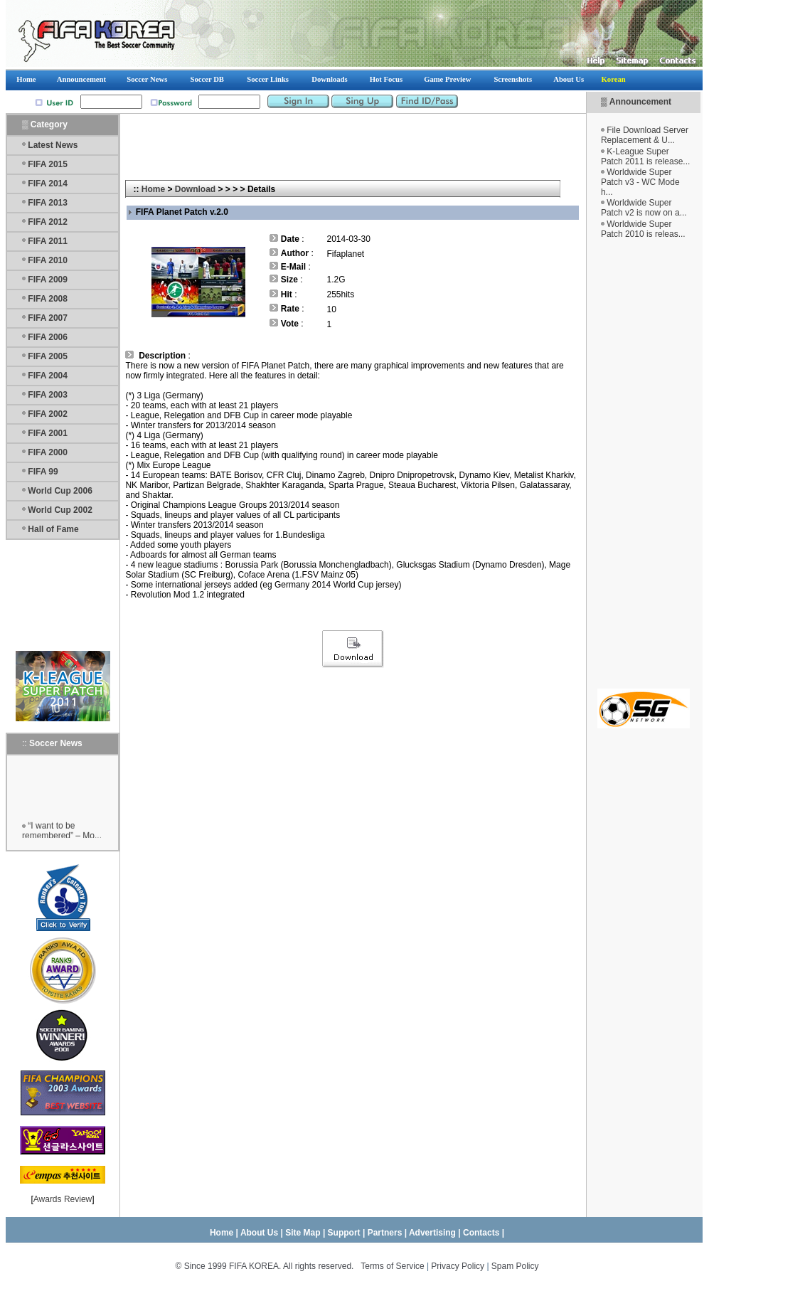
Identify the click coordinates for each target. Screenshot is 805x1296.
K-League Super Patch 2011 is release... (645, 156)
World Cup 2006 (60, 491)
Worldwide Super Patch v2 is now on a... (644, 208)
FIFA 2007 (48, 318)
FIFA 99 (43, 472)
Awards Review (62, 1199)
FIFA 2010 (48, 260)
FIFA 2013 (48, 203)
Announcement (640, 102)
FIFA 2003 (48, 395)
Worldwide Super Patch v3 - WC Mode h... (640, 182)
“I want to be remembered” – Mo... (62, 835)
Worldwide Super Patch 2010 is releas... (643, 229)
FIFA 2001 (48, 433)
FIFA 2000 (48, 452)
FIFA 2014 (48, 183)
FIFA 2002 (48, 414)
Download (195, 189)
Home (153, 189)
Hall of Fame (53, 529)
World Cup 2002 (60, 510)
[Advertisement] (643, 463)
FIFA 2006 (48, 337)
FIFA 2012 (48, 222)
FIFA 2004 (48, 376)
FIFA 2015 (48, 164)
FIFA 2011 (48, 241)
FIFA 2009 (48, 280)
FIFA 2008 (48, 299)
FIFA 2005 (48, 356)
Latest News (53, 145)
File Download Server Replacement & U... (644, 135)
